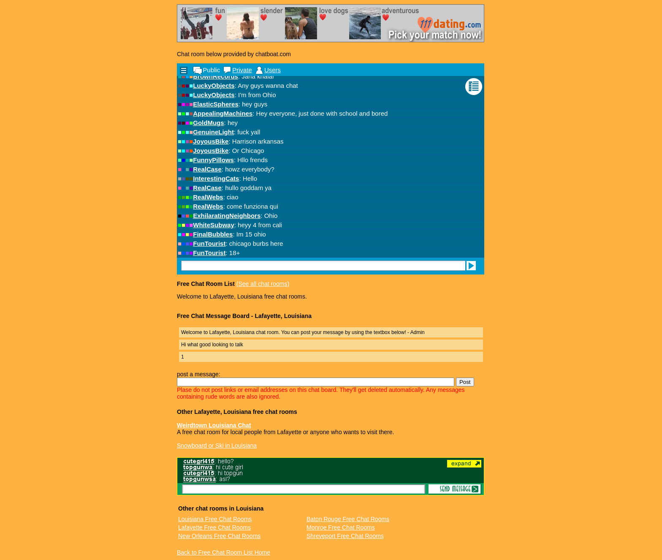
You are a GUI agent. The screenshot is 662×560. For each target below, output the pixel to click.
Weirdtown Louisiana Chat (214, 425)
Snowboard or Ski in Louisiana (217, 445)
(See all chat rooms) (262, 283)
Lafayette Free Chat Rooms (214, 527)
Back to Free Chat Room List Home (223, 552)
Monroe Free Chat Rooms (341, 527)
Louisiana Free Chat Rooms (215, 519)
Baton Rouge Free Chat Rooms (348, 519)
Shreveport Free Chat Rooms (345, 536)
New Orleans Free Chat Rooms (219, 536)
